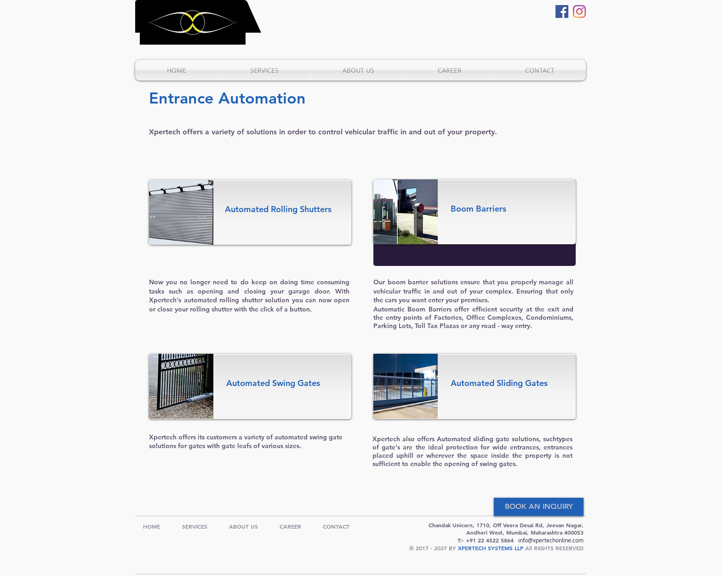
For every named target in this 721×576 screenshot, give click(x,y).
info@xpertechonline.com (551, 540)
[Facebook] (561, 11)
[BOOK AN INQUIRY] (539, 507)
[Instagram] (579, 11)
